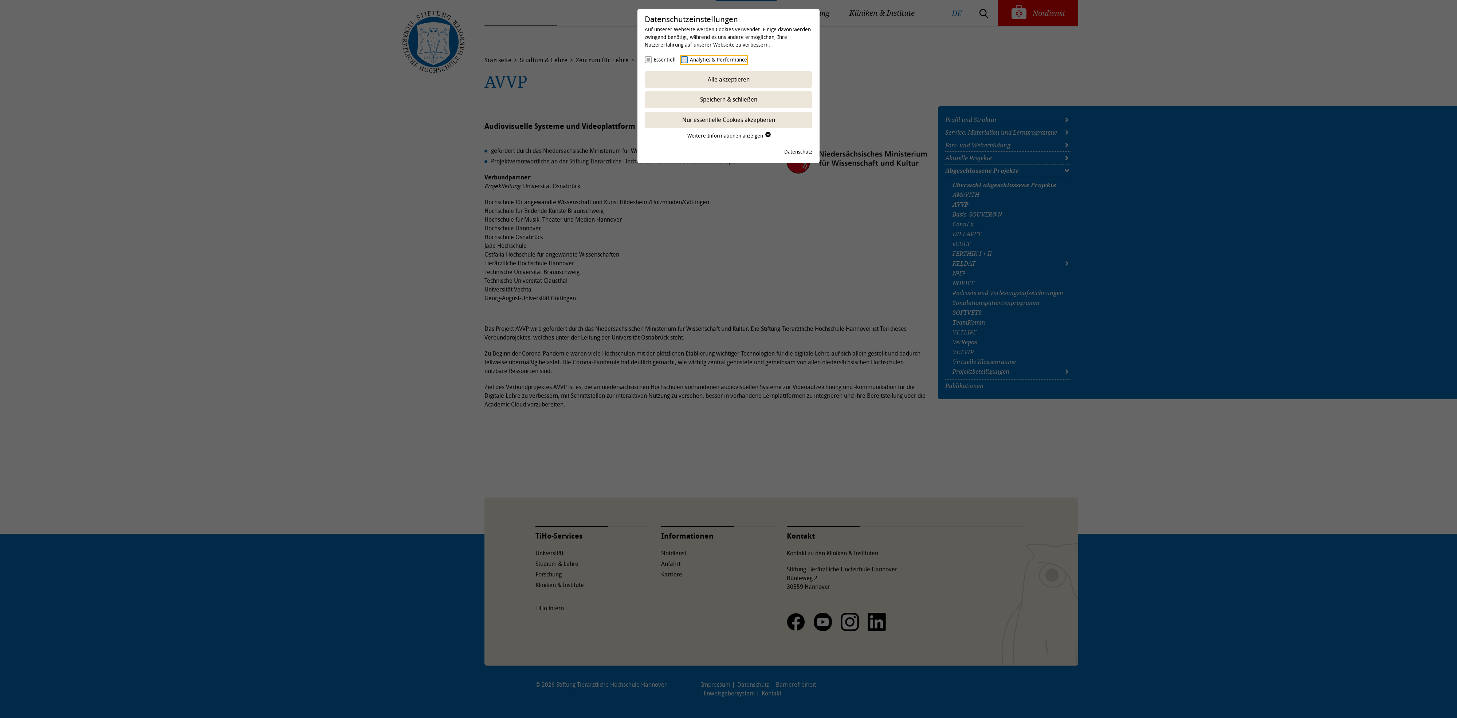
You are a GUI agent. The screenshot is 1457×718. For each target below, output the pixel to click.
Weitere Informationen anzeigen (728, 135)
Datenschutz (798, 151)
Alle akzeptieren (729, 79)
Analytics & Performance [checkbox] (718, 59)
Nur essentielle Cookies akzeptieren (728, 120)
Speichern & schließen (728, 99)
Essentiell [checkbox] (665, 59)
